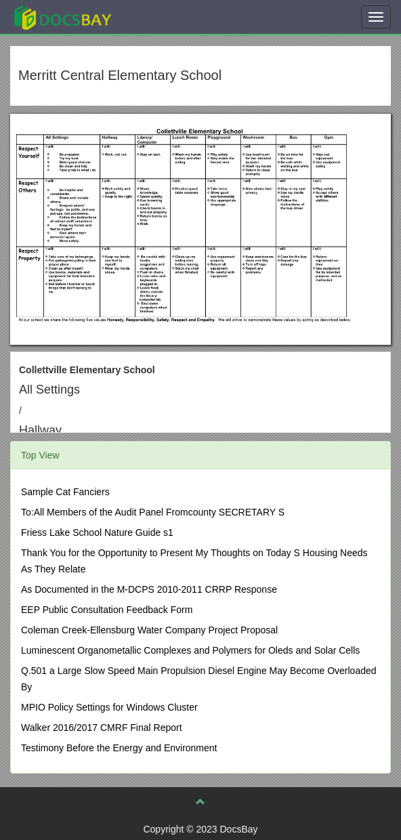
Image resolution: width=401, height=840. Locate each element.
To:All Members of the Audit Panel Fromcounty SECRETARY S (152, 512)
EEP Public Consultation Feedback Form (106, 609)
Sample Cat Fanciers (65, 491)
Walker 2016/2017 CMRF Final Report (101, 727)
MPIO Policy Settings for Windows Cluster (109, 707)
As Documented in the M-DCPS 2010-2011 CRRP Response (149, 589)
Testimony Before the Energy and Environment (119, 747)
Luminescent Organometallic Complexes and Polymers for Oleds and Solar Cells (190, 650)
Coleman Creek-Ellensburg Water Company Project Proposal (149, 630)
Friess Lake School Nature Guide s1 (97, 532)
